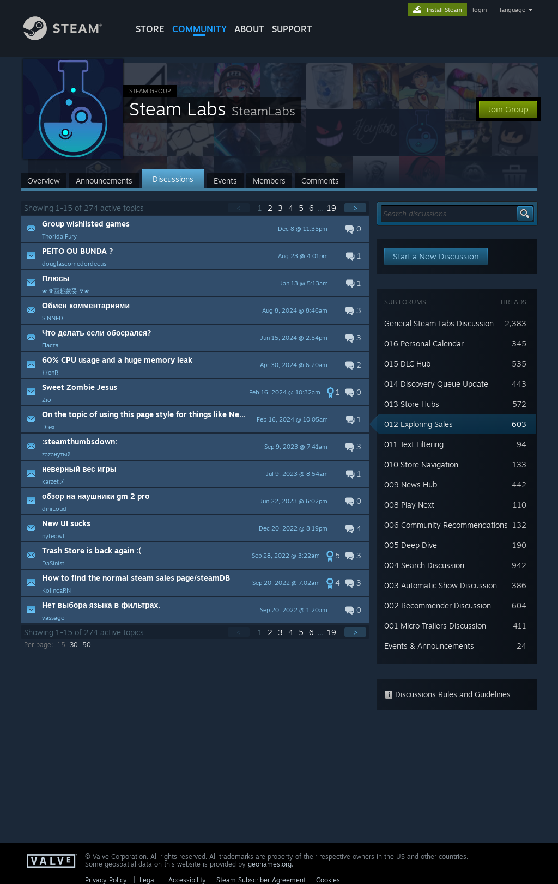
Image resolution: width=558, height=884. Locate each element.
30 (74, 645)
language (512, 10)
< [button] (238, 207)
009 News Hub (410, 484)
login (479, 10)
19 (332, 207)
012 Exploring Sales (418, 424)
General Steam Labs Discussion (439, 323)
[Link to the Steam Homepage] (71, 37)
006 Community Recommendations (446, 524)
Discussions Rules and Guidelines (447, 694)
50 (86, 645)
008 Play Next (409, 504)
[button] (195, 229)
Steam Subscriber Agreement (261, 880)
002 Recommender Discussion (437, 605)
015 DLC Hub (407, 363)
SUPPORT (292, 28)
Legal (148, 880)
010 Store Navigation (421, 464)
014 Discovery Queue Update (436, 383)
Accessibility (187, 880)
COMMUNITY (199, 28)
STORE (150, 28)
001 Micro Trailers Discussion (435, 625)
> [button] (355, 207)
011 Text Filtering (414, 444)
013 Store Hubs (411, 404)
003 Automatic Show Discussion (440, 585)
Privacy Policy (106, 880)
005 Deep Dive (410, 545)
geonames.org (270, 864)
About (249, 28)
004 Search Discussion (424, 565)
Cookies (328, 880)
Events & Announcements (429, 645)
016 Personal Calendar (424, 343)
